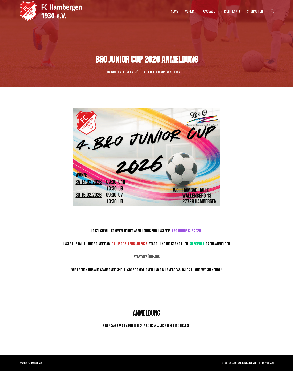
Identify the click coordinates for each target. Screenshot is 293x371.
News (174, 11)
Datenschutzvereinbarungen (241, 363)
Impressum (268, 363)
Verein (190, 11)
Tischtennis (231, 11)
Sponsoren (255, 11)
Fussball (208, 11)
